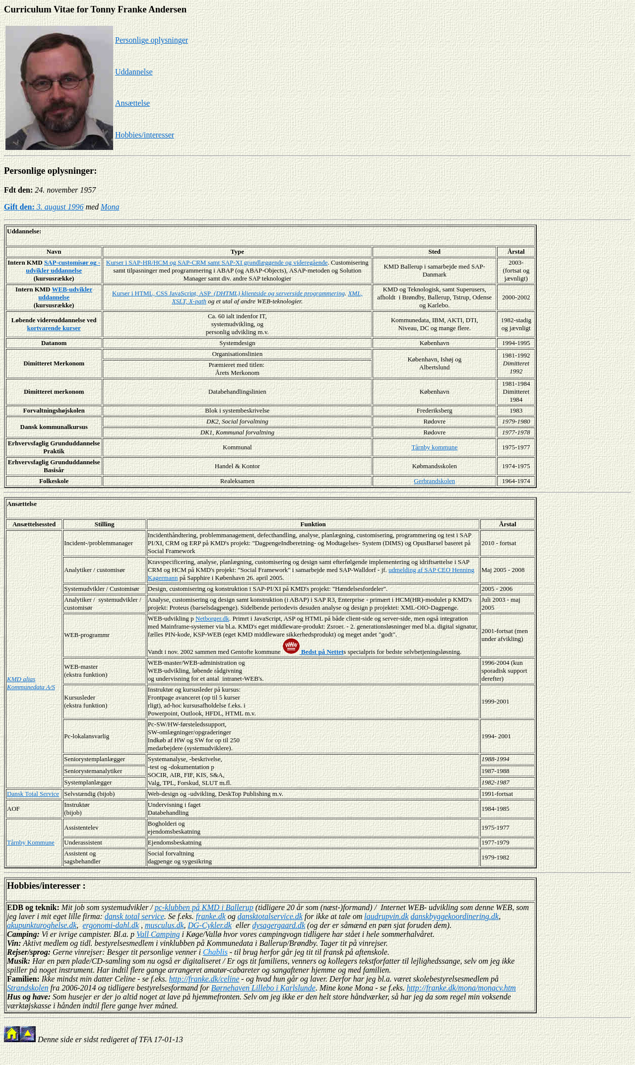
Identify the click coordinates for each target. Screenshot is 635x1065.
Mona (110, 207)
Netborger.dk (212, 618)
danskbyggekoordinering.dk (455, 916)
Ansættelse (132, 103)
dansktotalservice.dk (270, 916)
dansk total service (134, 916)
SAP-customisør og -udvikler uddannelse (63, 266)
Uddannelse (134, 72)
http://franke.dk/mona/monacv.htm (461, 988)
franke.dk (211, 916)
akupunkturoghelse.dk (41, 925)
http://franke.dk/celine (204, 979)
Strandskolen (28, 988)
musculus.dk (164, 925)
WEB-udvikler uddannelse (65, 293)
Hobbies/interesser (144, 135)
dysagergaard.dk (278, 925)
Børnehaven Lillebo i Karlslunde (263, 988)
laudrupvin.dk (386, 916)
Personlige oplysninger (151, 40)
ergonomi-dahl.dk (110, 925)
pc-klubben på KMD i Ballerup (204, 907)
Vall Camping (158, 934)
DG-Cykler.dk (210, 925)
